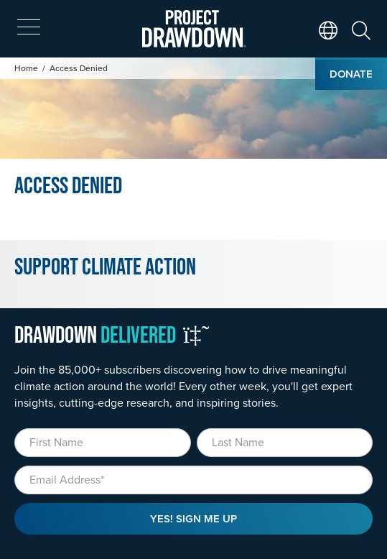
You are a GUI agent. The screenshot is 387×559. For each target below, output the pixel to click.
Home (26, 68)
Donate (351, 73)
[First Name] (102, 442)
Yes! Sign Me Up (193, 518)
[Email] (193, 480)
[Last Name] (285, 442)
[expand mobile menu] (28, 27)
